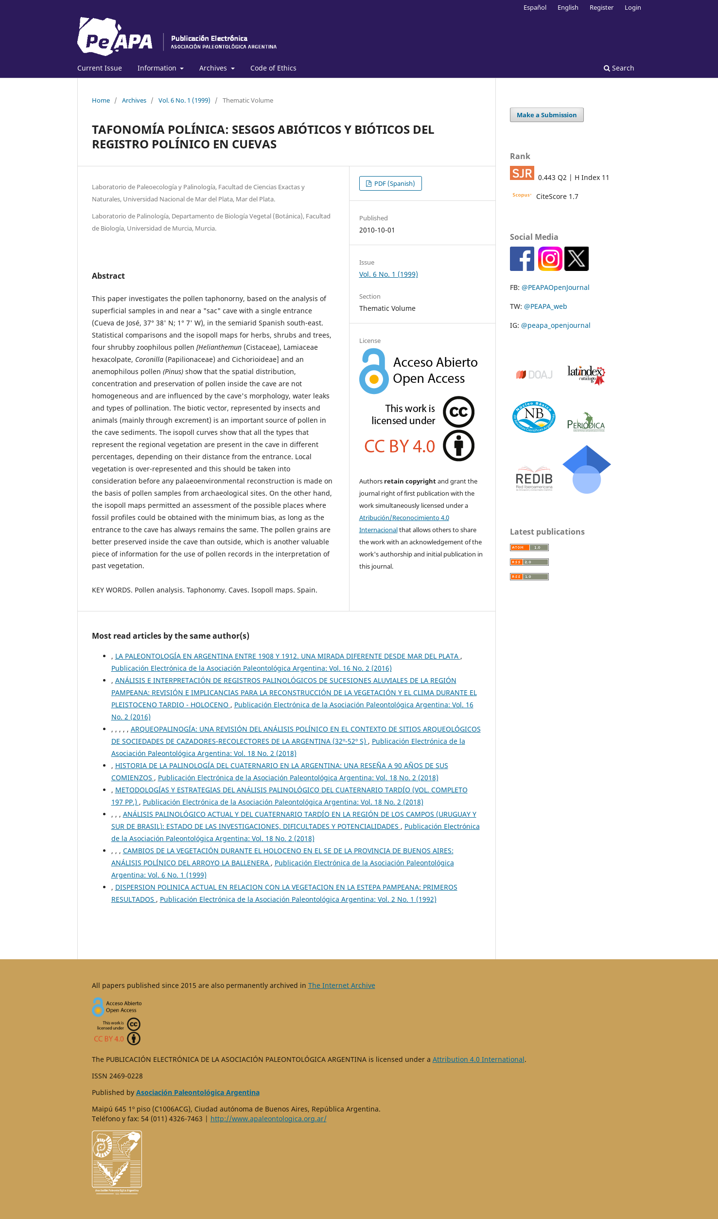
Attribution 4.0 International (479, 1059)
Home (101, 100)
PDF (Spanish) (394, 183)
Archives (214, 67)
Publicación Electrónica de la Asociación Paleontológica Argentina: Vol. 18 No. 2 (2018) (298, 777)
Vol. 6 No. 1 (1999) (184, 100)
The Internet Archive (341, 985)
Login (633, 7)
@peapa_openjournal (556, 325)
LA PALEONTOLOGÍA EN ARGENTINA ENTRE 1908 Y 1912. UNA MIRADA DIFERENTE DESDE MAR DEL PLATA (287, 656)
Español (535, 7)
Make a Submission (547, 114)
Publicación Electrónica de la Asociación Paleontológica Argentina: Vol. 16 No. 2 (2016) (251, 668)
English (568, 7)
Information (158, 67)
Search (619, 67)
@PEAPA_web (545, 306)
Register (601, 7)
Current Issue (99, 67)
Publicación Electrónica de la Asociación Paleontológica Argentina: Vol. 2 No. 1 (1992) (298, 899)
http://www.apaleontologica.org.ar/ (268, 1118)
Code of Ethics (273, 67)
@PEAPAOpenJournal (556, 287)
